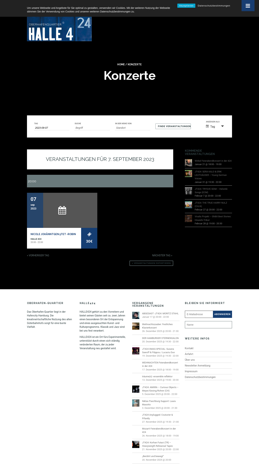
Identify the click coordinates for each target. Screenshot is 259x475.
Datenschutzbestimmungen (214, 5)
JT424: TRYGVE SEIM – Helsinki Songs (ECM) (211, 184)
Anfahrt (189, 347)
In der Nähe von (123, 117)
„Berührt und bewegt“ (153, 449)
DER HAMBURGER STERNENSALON (160, 331)
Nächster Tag (162, 248)
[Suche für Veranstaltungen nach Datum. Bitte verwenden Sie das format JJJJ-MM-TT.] (51, 120)
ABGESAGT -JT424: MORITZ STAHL (160, 306)
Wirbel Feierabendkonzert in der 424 (213, 153)
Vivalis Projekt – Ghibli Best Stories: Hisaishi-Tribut (213, 211)
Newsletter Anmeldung (197, 358)
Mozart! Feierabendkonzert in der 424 (159, 423)
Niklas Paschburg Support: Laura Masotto (159, 396)
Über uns (190, 352)
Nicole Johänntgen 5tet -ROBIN (53, 227)
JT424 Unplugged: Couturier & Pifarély (157, 409)
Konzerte (135, 57)
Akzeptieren (186, 5)
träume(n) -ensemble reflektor (157, 369)
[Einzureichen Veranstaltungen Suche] (173, 119)
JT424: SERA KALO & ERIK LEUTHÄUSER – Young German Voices (211, 168)
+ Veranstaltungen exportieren (151, 256)
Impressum (191, 364)
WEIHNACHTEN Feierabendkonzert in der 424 (160, 357)
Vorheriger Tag (38, 248)
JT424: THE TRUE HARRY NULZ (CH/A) (211, 197)
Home (121, 57)
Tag (36, 117)
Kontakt (189, 341)
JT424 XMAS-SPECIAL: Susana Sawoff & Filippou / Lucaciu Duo (158, 343)
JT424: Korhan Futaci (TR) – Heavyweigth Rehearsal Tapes (157, 437)
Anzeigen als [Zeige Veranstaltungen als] (213, 115)
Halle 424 (36, 232)
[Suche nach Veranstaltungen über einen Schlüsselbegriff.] (92, 120)
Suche (78, 117)
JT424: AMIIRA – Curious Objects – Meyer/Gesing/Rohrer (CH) (160, 382)
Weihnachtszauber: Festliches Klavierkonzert (157, 319)
